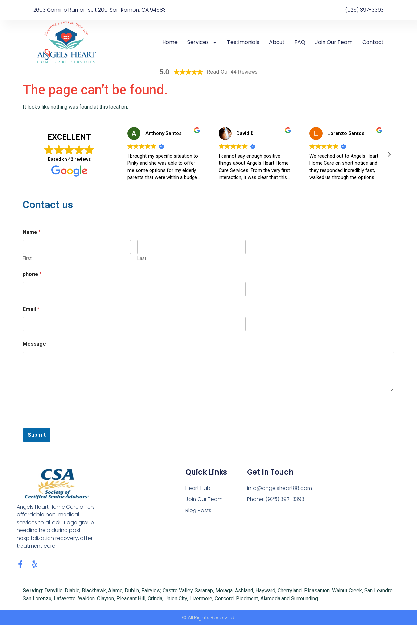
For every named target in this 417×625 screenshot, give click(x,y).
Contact (373, 42)
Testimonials (243, 42)
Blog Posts (198, 510)
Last (141, 258)
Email (31, 309)
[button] (389, 154)
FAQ (300, 42)
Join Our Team (333, 42)
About (277, 42)
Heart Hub (197, 488)
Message (34, 344)
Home (170, 42)
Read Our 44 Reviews (232, 72)
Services (202, 42)
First (27, 258)
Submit (37, 435)
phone (32, 274)
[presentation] (72, 424)
